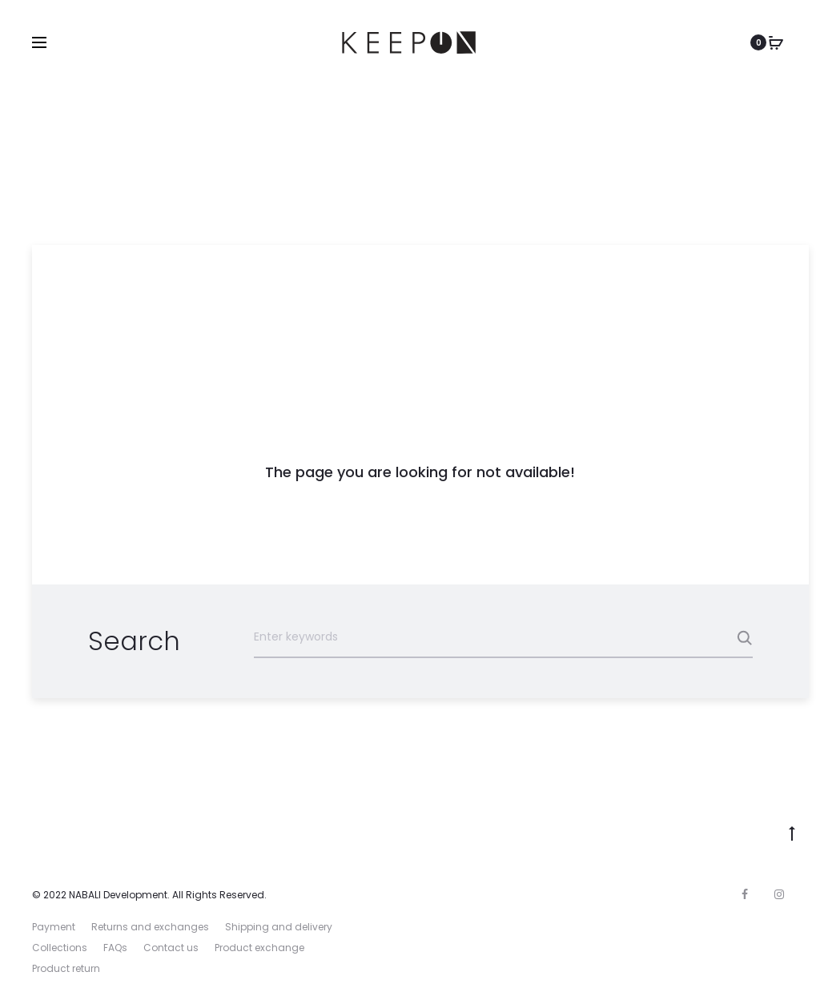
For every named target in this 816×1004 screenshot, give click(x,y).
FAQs (115, 947)
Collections (59, 947)
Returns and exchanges (150, 927)
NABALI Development (118, 895)
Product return (66, 968)
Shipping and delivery (278, 927)
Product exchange (259, 947)
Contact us (171, 947)
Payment (53, 927)
